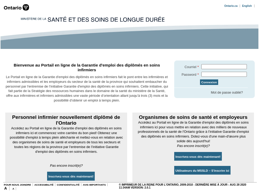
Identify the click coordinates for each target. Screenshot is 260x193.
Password (189, 75)
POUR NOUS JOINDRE (17, 184)
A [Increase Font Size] (5, 188)
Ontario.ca (231, 5)
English (247, 5)
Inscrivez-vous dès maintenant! (71, 176)
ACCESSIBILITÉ (43, 184)
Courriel (190, 67)
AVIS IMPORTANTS (94, 184)
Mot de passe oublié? (227, 92)
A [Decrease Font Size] (13, 188)
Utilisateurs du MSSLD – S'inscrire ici (202, 170)
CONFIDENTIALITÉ (68, 184)
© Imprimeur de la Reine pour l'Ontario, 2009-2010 (156, 184)
